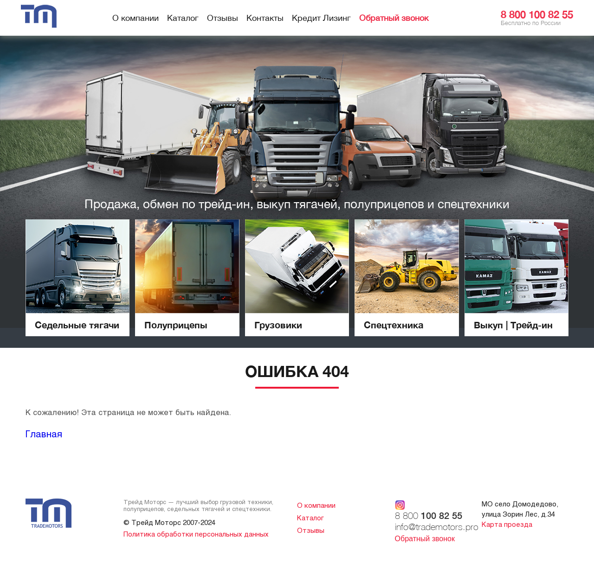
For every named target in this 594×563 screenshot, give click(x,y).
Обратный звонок (393, 18)
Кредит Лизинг (321, 18)
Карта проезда (507, 524)
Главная (44, 433)
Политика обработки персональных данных (196, 534)
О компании (135, 18)
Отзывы (222, 18)
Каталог (183, 18)
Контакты (265, 18)
